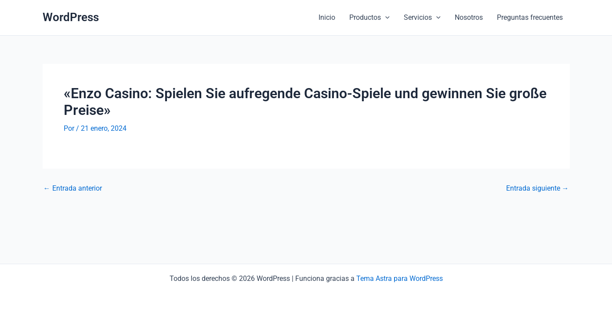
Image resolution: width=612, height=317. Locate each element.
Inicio (327, 17)
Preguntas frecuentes (530, 17)
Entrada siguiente (537, 188)
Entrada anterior (72, 188)
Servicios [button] (422, 17)
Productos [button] (369, 17)
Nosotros (469, 17)
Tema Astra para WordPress (399, 278)
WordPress (71, 17)
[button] (385, 17)
